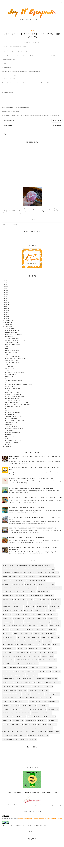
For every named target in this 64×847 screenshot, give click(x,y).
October (7, 324)
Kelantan (21, 648)
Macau (34, 656)
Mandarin (19, 660)
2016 (5, 300)
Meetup (41, 660)
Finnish (5, 626)
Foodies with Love (29, 626)
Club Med (54, 603)
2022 (5, 288)
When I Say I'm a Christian (12, 374)
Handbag (49, 633)
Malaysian (6, 660)
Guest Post (37, 633)
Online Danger (9, 354)
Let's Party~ (34, 652)
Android (28, 584)
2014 (5, 304)
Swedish (5, 720)
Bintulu (54, 588)
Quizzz (30, 690)
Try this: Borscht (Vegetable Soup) (14, 372)
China (30, 603)
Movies (18, 671)
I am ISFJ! (7, 410)
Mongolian (35, 667)
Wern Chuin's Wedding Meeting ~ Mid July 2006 (18, 404)
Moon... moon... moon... (11, 352)
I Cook (19, 641)
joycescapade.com (7, 209)
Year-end (41, 735)
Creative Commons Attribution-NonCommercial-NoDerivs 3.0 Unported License (40, 818)
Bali (32, 588)
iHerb (31, 739)
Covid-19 (5, 610)
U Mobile (5, 728)
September (8, 326)
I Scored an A (8, 364)
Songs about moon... (10, 328)
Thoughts (28, 724)
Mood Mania (48, 667)
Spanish (40, 709)
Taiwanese (28, 720)
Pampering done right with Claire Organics (26, 507)
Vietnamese (6, 732)
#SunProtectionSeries (10, 576)
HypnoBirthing (7, 641)
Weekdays (39, 732)
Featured (27, 622)
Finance (54, 622)
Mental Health (7, 663)
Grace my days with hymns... (12, 362)
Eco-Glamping (37, 614)
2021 (5, 290)
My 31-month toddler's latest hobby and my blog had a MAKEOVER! (35, 498)
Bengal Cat (8, 382)
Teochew (51, 720)
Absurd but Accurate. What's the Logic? (15, 340)
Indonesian (6, 644)
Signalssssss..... (9, 424)
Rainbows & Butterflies (10, 694)
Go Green (5, 633)
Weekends (51, 732)
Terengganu (6, 724)
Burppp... (5, 599)
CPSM (36, 599)
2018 (5, 296)
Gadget (12, 629)
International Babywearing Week (25, 644)
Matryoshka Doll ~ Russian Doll (13, 392)
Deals (26, 610)
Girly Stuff (48, 629)
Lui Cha (5, 656)
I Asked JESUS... (9, 434)
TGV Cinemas (16, 720)
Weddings (27, 732)
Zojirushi (22, 739)
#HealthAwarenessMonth (11, 569)
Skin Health (6, 709)
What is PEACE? (9, 444)
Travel (40, 724)
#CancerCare (7, 565)
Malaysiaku (45, 656)
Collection (40, 607)
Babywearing (7, 588)
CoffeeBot (28, 607)
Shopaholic (41, 705)
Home (43, 637)
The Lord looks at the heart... (13, 398)
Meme (50, 660)
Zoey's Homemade (8, 739)
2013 (5, 306)
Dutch (15, 614)
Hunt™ (53, 637)
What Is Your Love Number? (12, 412)
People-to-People (8, 686)
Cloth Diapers (41, 603)
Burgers (47, 595)
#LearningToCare (29, 569)
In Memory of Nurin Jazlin (12, 368)
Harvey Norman (8, 637)
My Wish (7, 408)
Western (5, 735)
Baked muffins (20, 588)
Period (22, 686)
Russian (5, 701)
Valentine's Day (44, 728)
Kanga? (7, 348)
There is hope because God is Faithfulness (17, 358)
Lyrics (15, 656)
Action (21, 580)
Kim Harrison (33, 648)
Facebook (6, 622)
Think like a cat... (9, 376)
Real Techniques (51, 694)
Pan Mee (5, 682)
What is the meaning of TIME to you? (15, 396)
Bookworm (41, 591)
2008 (5, 316)
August (7, 446)
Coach (5, 607)
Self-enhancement (8, 705)
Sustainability (32, 716)
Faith (16, 622)
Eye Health (51, 618)
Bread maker (20, 595)
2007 (5, 318)
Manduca (31, 660)
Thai (17, 724)
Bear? (6, 346)
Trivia (32, 30)
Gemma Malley (25, 629)
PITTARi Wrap (50, 679)
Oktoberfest (30, 675)
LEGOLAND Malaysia (19, 652)
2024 (5, 284)
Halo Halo (7, 390)
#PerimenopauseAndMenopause (12, 573)
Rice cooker (44, 698)
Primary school (8, 690)
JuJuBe (54, 644)
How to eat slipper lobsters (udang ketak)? (26, 538)
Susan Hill (19, 716)
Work (30, 735)
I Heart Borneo (33, 641)
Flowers (14, 626)
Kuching (5, 652)
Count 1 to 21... (9, 438)
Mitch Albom (31, 663)
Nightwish (6, 675)
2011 (5, 310)
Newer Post (7, 126)
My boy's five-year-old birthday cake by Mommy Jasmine (31, 488)
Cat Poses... (8, 378)
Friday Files (53, 626)
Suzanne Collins (47, 716)
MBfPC (25, 656)
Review (32, 698)
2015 (5, 302)
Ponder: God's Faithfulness (12, 406)
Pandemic (28, 682)
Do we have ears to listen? (12, 338)
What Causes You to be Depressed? (15, 420)
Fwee (4, 629)
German (37, 629)
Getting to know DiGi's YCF (12, 342)
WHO (16, 732)
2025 (5, 282)
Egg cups (5, 618)
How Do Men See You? (11, 422)
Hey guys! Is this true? (11, 426)
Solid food (27, 709)
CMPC (27, 599)
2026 (5, 280)
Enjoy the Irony (9, 336)
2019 (5, 294)
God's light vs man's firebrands (13, 356)
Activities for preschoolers (11, 584)
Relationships (19, 698)
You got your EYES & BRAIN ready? (14, 428)
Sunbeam (46, 713)
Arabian (39, 584)
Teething (40, 720)
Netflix (55, 671)
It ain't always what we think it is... (14, 380)
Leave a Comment (9, 120)
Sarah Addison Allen (49, 701)
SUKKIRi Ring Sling (18, 701)
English (28, 618)
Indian (45, 641)
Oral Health (37, 679)
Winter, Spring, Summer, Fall (12, 432)
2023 (5, 286)
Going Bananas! (9, 430)
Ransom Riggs (36, 694)
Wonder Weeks (18, 735)
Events (39, 618)
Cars (44, 599)
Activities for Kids (36, 580)
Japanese (44, 644)
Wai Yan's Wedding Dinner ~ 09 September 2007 (18, 402)
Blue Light (29, 591)
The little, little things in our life (13, 334)
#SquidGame (52, 573)
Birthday (5, 591)
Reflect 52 (6, 698)
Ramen (25, 694)
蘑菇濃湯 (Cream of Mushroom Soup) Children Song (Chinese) (32, 478)
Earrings (25, 614)
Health (20, 637)
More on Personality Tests (12, 350)
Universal (16, 728)
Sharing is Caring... (10, 386)
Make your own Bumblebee (12, 344)
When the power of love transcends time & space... (19, 384)
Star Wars (51, 709)
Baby (48, 584)
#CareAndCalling (21, 565)
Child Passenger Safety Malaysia (13, 603)
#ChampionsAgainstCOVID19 (41, 565)
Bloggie (16, 591)
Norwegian (17, 675)
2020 (5, 292)
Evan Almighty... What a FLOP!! (13, 440)
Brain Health (7, 595)
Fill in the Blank (41, 622)
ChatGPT (54, 599)
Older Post (57, 126)
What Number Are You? (11, 414)
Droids (5, 614)
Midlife (19, 663)
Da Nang (16, 610)
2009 (5, 314)
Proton (20, 690)
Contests (52, 607)
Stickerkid (34, 713)
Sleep (17, 709)
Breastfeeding (34, 595)
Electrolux (17, 618)
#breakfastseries (8, 580)
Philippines (33, 686)
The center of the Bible (11, 332)
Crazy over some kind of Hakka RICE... (15, 394)
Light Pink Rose (9, 366)
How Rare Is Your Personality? (13, 416)
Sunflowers (6, 716)
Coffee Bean (16, 607)
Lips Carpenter (48, 652)
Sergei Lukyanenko (26, 705)
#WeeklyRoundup (27, 576)
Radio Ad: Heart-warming (11, 360)
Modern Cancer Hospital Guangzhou (15, 667)
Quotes (41, 690)
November (8, 322)
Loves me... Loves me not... (12, 330)
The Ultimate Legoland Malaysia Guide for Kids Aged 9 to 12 (32, 528)
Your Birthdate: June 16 (11, 418)
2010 (5, 312)
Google (15, 633)
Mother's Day (7, 671)
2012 (5, 308)
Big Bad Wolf (43, 588)
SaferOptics (33, 701)
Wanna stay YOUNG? (10, 436)
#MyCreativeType (45, 569)
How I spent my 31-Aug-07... (12, 442)
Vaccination (30, 728)
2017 (5, 298)
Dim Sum (48, 610)
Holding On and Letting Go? (12, 400)
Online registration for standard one (15, 679)
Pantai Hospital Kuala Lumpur (46, 682)
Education (50, 614)
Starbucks (6, 713)
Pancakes (16, 682)
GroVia (26, 633)
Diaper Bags (37, 610)
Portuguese (46, 686)
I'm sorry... (7, 370)
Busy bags (18, 599)
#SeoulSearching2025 (35, 573)
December (8, 320)
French (42, 626)
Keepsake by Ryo (8, 648)
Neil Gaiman (44, 671)
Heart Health (32, 637)
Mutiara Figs (31, 671)
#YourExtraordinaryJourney (47, 576)
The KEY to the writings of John (13, 388)
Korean (45, 648)
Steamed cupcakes (20, 713)
